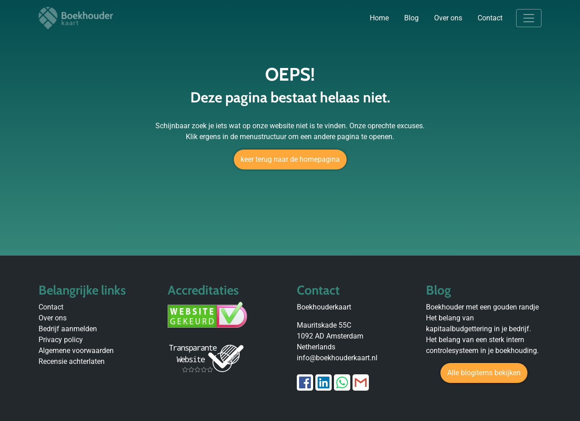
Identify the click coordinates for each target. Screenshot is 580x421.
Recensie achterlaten (72, 361)
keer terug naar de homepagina (290, 159)
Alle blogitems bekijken (484, 372)
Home (379, 18)
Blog (411, 18)
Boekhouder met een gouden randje (482, 307)
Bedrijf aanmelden (68, 328)
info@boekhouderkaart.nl (337, 357)
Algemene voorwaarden (76, 350)
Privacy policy (61, 339)
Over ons (448, 18)
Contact (490, 18)
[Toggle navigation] (528, 18)
